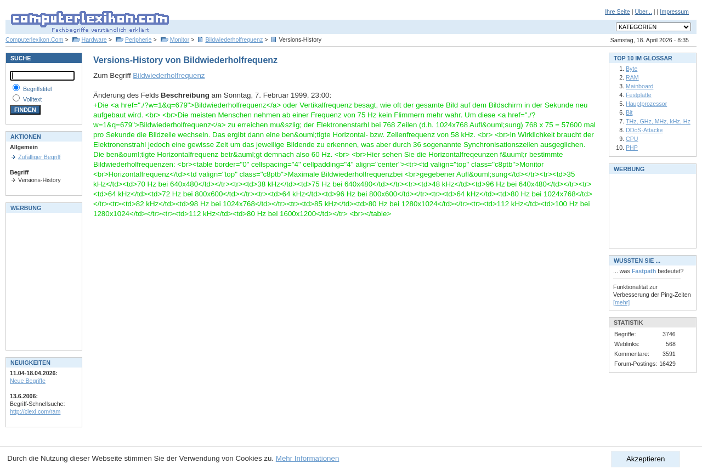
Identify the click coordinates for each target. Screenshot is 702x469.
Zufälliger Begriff (39, 157)
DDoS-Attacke (644, 130)
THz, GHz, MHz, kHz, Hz (658, 121)
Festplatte (639, 95)
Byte (631, 68)
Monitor (180, 39)
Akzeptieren (645, 459)
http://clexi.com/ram (35, 411)
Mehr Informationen (307, 458)
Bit (629, 112)
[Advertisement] (43, 280)
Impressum (674, 11)
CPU (632, 138)
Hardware (94, 39)
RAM (632, 77)
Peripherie (138, 39)
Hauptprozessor (646, 103)
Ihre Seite (617, 11)
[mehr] (621, 302)
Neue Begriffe (28, 380)
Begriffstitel (37, 89)
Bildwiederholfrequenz (234, 39)
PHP (632, 147)
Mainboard (639, 86)
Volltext (32, 99)
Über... (643, 11)
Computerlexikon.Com (34, 39)
